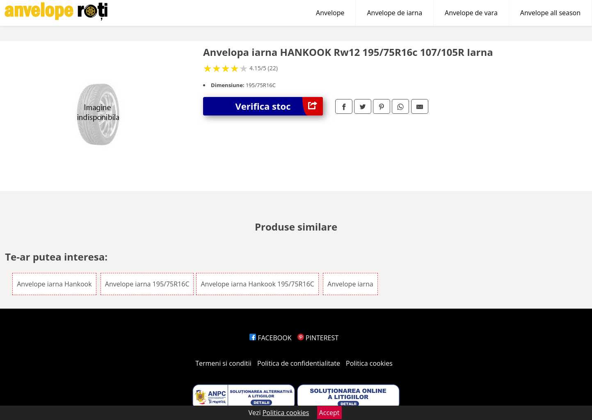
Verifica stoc (279, 106)
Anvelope (330, 12)
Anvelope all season (550, 12)
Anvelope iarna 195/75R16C (147, 283)
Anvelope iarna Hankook (54, 283)
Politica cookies (369, 363)
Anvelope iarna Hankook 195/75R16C (257, 283)
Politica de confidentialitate (298, 363)
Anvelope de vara (471, 12)
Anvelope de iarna (394, 12)
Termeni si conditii (223, 363)
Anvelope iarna (350, 283)
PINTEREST (317, 337)
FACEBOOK (270, 337)
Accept (329, 412)
